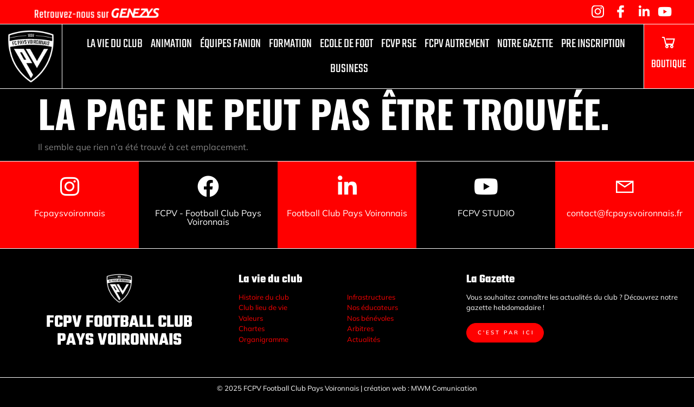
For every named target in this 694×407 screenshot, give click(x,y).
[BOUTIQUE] (669, 42)
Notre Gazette (525, 44)
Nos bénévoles (370, 318)
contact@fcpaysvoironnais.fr (625, 213)
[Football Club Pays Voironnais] (347, 186)
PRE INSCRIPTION (593, 44)
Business (349, 69)
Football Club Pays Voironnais (347, 213)
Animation (171, 44)
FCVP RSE (398, 44)
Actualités (363, 339)
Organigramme (263, 339)
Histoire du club (264, 297)
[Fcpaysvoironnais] (69, 186)
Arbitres (360, 328)
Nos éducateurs (372, 307)
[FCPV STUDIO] (486, 186)
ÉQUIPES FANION (230, 44)
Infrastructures (371, 297)
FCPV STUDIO (486, 213)
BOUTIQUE (668, 64)
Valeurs (251, 318)
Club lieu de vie (263, 307)
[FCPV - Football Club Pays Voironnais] (208, 186)
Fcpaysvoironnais (69, 213)
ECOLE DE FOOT (346, 44)
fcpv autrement (457, 44)
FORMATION (290, 44)
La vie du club (115, 44)
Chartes (252, 328)
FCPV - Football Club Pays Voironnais (208, 217)
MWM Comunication (445, 388)
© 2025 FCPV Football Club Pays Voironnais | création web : (313, 388)
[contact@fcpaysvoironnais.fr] (624, 186)
